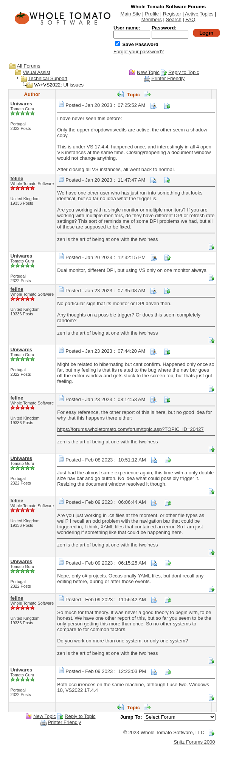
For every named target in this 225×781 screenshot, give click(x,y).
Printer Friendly (168, 78)
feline (16, 178)
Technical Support (47, 78)
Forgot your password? (138, 51)
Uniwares (21, 103)
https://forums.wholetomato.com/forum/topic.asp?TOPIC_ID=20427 (130, 429)
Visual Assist (36, 72)
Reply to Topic (183, 72)
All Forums (28, 66)
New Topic (148, 72)
